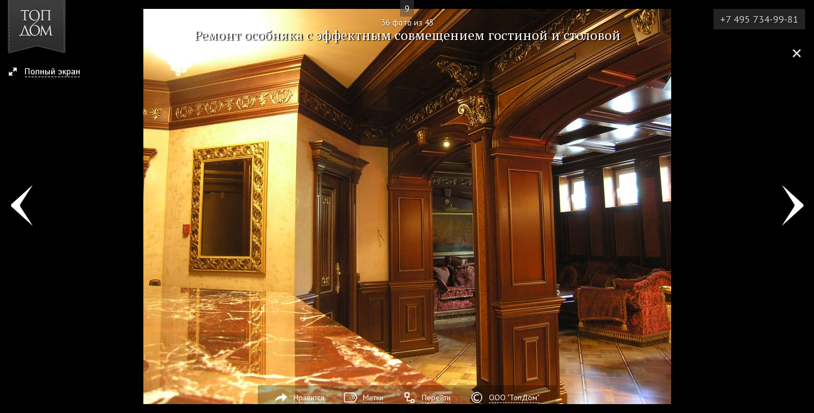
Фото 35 (21, 206)
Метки (373, 397)
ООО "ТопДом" (514, 397)
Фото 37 (793, 206)
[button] (49, 73)
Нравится (308, 397)
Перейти (436, 397)
